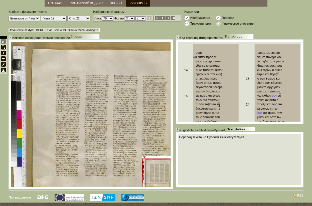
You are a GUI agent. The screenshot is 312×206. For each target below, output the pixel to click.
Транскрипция (197, 23)
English (184, 130)
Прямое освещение (55, 37)
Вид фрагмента (211, 37)
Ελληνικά (207, 130)
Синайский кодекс (86, 3)
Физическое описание (234, 23)
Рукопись (138, 3)
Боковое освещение (26, 37)
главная (55, 3)
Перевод (224, 17)
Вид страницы (189, 37)
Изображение (197, 17)
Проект (116, 3)
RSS (300, 195)
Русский (219, 130)
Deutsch (195, 130)
